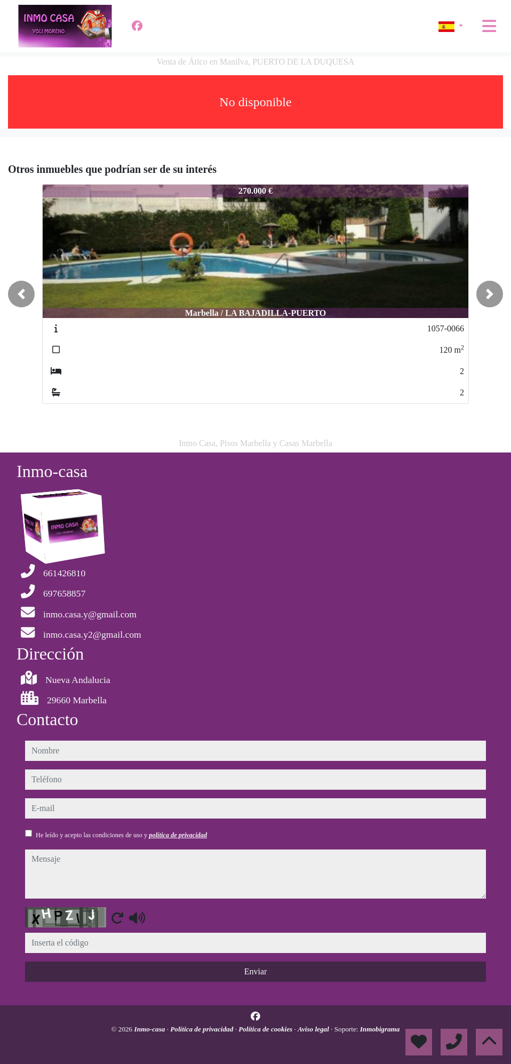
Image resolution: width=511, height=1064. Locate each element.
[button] (21, 294)
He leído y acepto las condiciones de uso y (121, 835)
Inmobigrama (380, 1029)
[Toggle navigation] (489, 26)
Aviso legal (314, 1029)
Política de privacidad (202, 1029)
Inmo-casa (150, 1029)
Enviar (255, 971)
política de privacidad (178, 835)
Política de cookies (266, 1029)
